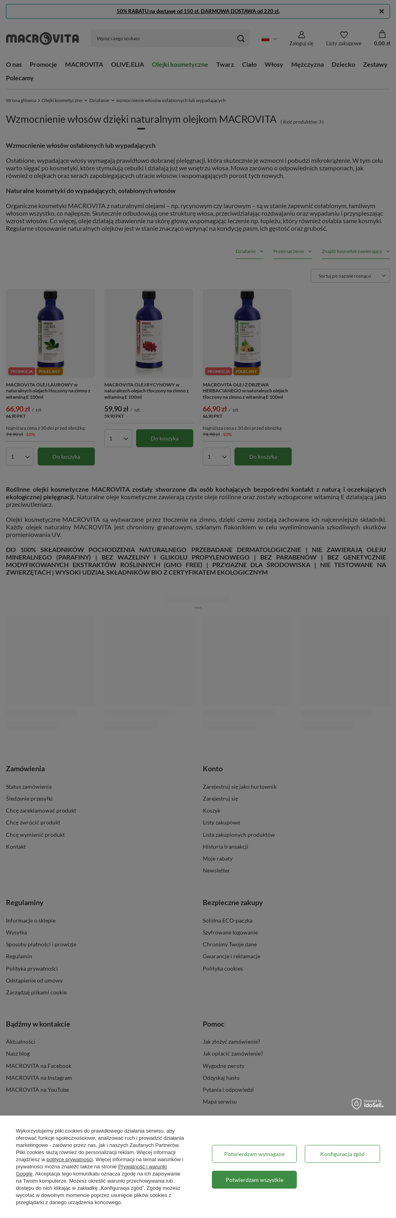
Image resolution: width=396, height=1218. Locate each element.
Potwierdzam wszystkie (254, 1179)
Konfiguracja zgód (342, 1153)
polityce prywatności (69, 1159)
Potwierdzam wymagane (254, 1153)
